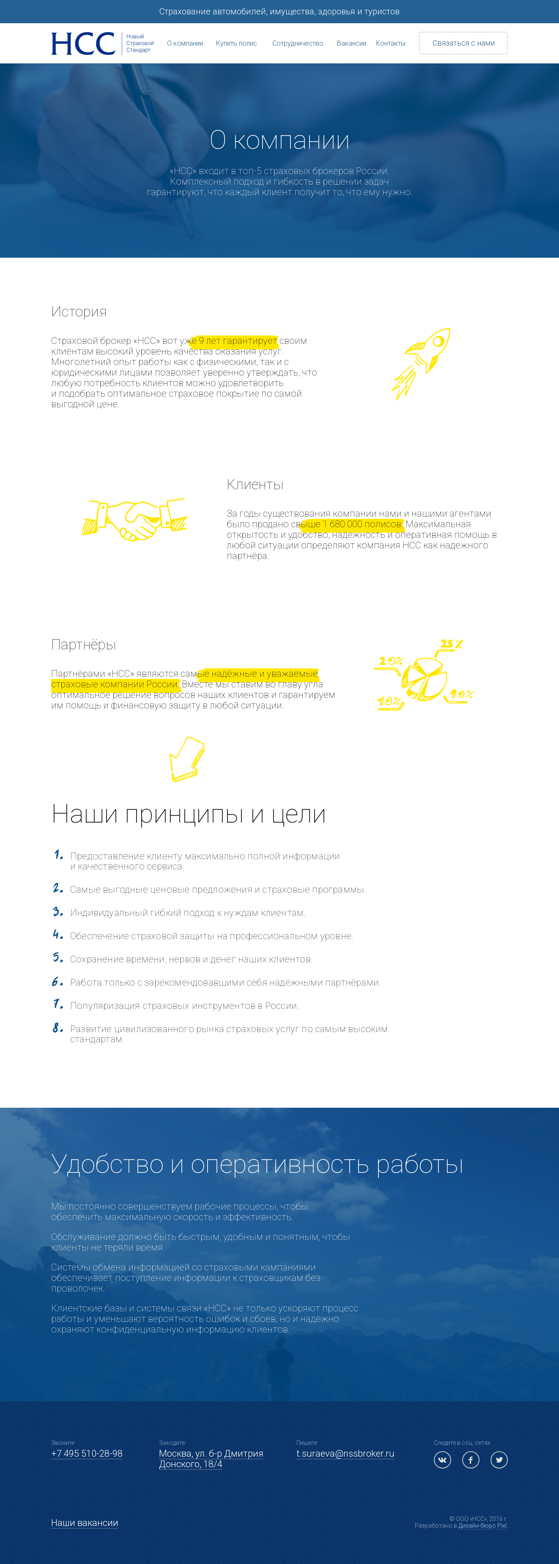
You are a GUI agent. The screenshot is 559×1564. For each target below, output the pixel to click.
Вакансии (351, 29)
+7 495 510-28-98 (87, 1453)
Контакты (391, 29)
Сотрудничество (298, 29)
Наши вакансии (84, 1523)
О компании (185, 29)
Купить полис (236, 29)
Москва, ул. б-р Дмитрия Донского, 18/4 (211, 1458)
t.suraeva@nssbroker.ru (345, 1453)
